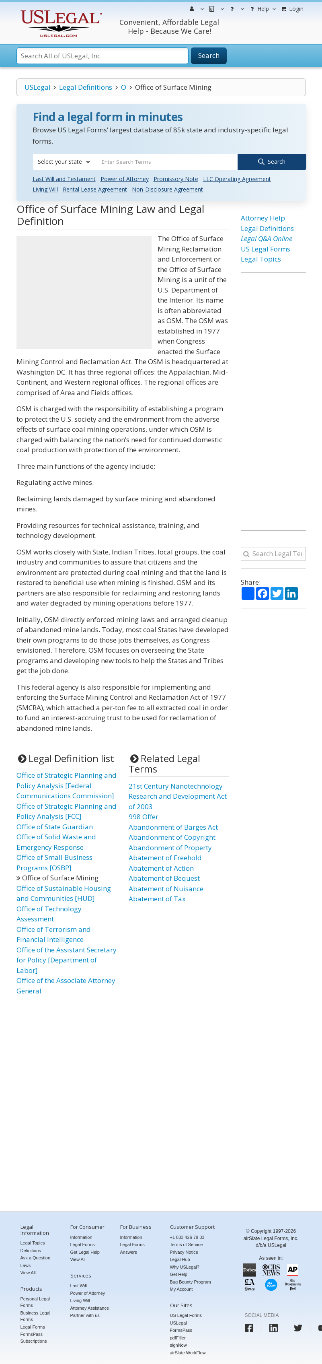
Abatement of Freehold (165, 857)
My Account (181, 1288)
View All (28, 1271)
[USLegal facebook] (249, 1327)
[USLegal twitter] (298, 1327)
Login (292, 8)
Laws (26, 1264)
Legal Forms (33, 1326)
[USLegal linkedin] (273, 1327)
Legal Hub (180, 1259)
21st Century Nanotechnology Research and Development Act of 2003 (178, 795)
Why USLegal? (184, 1266)
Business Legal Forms (36, 1315)
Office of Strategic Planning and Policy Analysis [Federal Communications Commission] (66, 785)
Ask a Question (36, 1257)
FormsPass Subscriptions (34, 1337)
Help (261, 9)
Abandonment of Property (170, 846)
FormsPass (181, 1329)
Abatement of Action (161, 867)
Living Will (45, 189)
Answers (128, 1251)
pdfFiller (178, 1337)
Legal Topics (261, 258)
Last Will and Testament (64, 178)
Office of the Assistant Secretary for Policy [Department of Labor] (66, 959)
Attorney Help (263, 217)
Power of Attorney (124, 178)
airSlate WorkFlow (188, 1352)
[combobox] (64, 162)
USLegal (38, 87)
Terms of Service (186, 1244)
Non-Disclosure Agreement (167, 189)
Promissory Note (176, 178)
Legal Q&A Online (266, 238)
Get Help (178, 1273)
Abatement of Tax (157, 898)
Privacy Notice (184, 1251)
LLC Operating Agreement (237, 178)
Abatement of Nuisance (166, 887)
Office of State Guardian (54, 825)
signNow (178, 1344)
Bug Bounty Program (190, 1281)
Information (81, 1236)
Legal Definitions (85, 87)
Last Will (78, 1284)
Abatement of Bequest (164, 877)
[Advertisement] (84, 292)
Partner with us (85, 1314)
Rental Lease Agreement (95, 189)
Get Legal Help (85, 1251)
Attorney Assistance (89, 1307)
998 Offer (143, 816)
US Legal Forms (265, 248)
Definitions (31, 1249)
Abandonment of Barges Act (173, 826)
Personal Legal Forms (35, 1301)
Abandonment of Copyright (172, 836)
